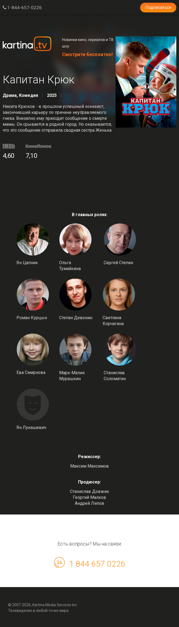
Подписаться (158, 7)
